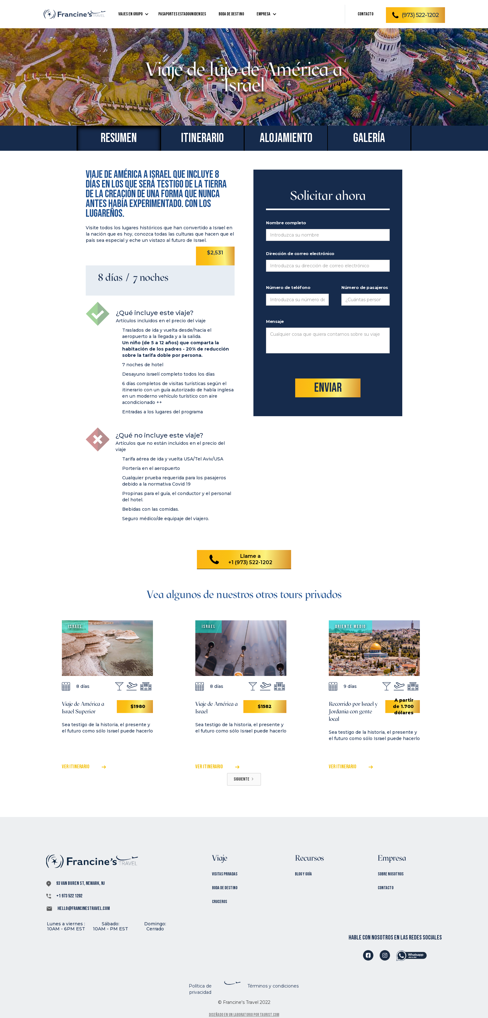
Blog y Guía (303, 874)
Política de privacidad (200, 989)
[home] (74, 14)
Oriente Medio (350, 626)
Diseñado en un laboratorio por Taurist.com (244, 1014)
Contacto (385, 887)
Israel (75, 626)
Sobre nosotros (391, 874)
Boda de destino (224, 887)
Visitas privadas (224, 874)
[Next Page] (244, 779)
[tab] (118, 138)
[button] (132, 14)
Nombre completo (286, 222)
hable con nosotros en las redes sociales (395, 937)
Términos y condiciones (273, 986)
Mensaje (275, 321)
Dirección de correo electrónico (300, 253)
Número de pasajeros (364, 287)
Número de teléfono (288, 287)
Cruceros (219, 901)
